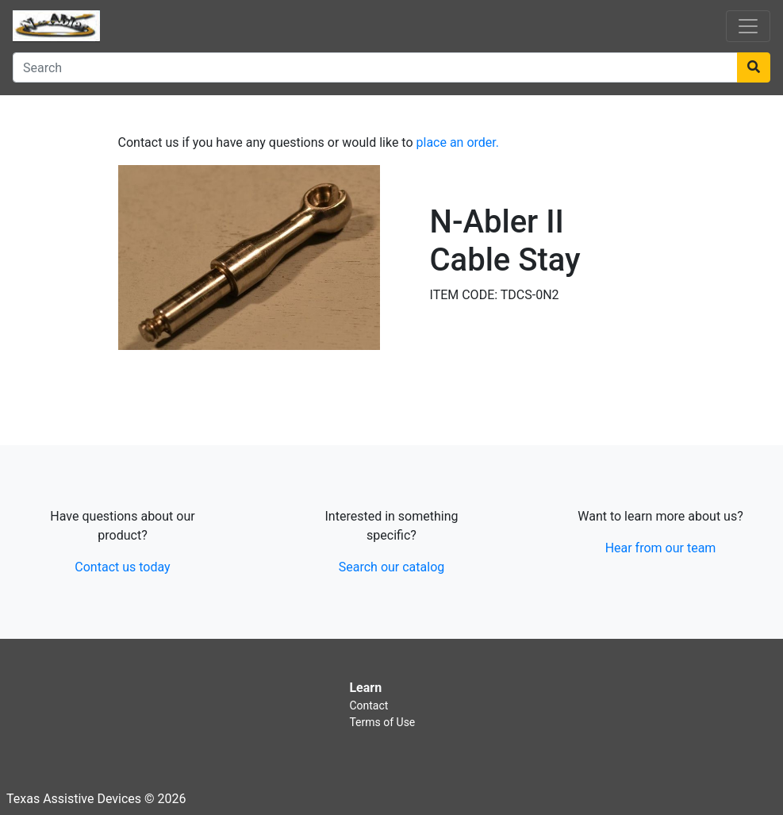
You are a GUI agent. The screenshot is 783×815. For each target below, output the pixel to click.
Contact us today (122, 567)
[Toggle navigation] (748, 26)
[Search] (375, 67)
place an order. (458, 142)
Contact (368, 705)
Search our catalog (391, 567)
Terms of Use (382, 722)
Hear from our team (660, 548)
